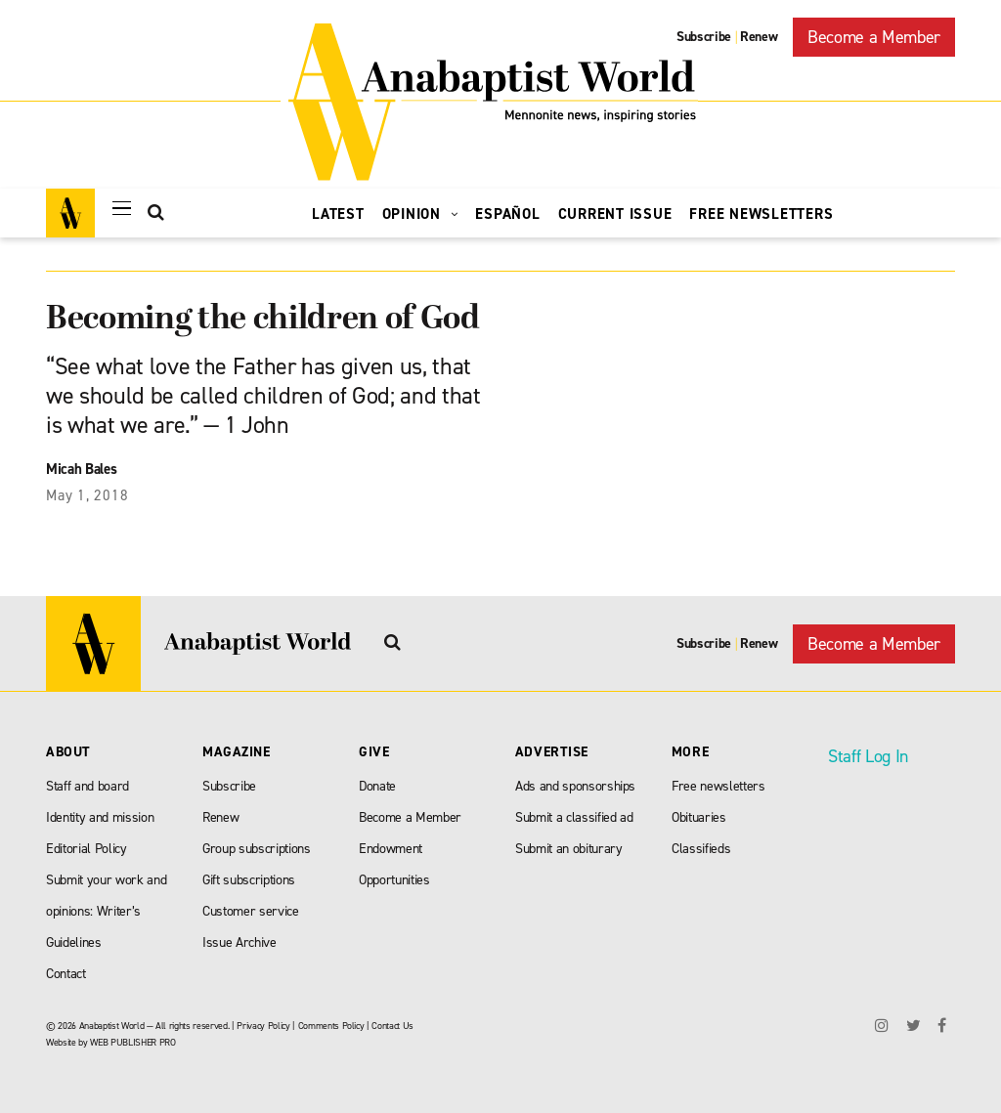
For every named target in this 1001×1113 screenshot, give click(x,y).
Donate (377, 786)
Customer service (250, 911)
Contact (66, 973)
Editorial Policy (86, 848)
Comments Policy (331, 1025)
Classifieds (701, 848)
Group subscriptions (256, 848)
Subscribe (703, 36)
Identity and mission (99, 817)
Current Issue (615, 214)
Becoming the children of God (262, 320)
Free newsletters (718, 786)
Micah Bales (81, 469)
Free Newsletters (761, 214)
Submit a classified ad (574, 817)
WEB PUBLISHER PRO (132, 1042)
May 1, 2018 (87, 495)
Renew (758, 36)
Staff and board (87, 786)
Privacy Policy (263, 1025)
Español (507, 214)
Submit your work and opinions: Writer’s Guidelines (106, 911)
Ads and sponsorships (575, 786)
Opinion (420, 214)
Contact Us (392, 1025)
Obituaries (699, 817)
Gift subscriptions (248, 880)
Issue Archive (239, 942)
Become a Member (873, 37)
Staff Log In (868, 756)
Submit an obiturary (569, 848)
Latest (338, 214)
